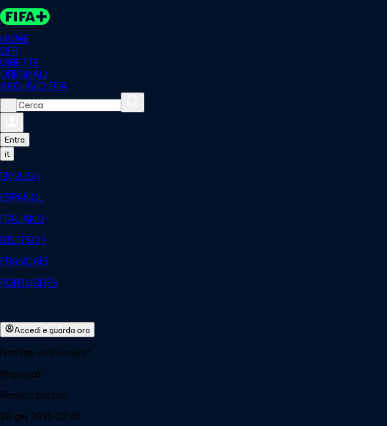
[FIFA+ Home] (25, 16)
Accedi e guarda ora (47, 329)
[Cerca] (132, 102)
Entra (15, 139)
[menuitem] (193, 176)
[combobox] (69, 105)
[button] (193, 374)
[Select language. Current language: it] (7, 154)
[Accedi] (12, 122)
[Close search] (8, 105)
